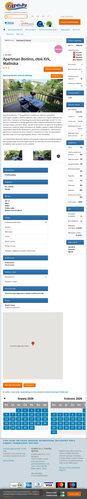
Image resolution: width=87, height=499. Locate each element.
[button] (32, 344)
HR (32, 16)
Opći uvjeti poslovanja (46, 440)
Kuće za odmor (31, 30)
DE (43, 16)
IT (48, 16)
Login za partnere (67, 16)
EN (38, 16)
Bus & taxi (76, 30)
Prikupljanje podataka (20, 443)
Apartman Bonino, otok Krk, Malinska (17, 75)
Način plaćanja (33, 440)
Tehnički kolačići (51, 493)
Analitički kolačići (51, 495)
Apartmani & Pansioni (15, 30)
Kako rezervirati (21, 440)
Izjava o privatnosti (61, 440)
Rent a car (19, 34)
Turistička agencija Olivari (12, 449)
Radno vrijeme (33, 443)
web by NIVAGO (8, 461)
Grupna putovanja (70, 22)
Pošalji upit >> (56, 76)
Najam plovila (65, 30)
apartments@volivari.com (40, 464)
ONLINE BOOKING (53, 69)
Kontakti (12, 440)
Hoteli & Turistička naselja (48, 30)
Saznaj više (7, 496)
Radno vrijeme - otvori (38, 469)
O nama (5, 440)
